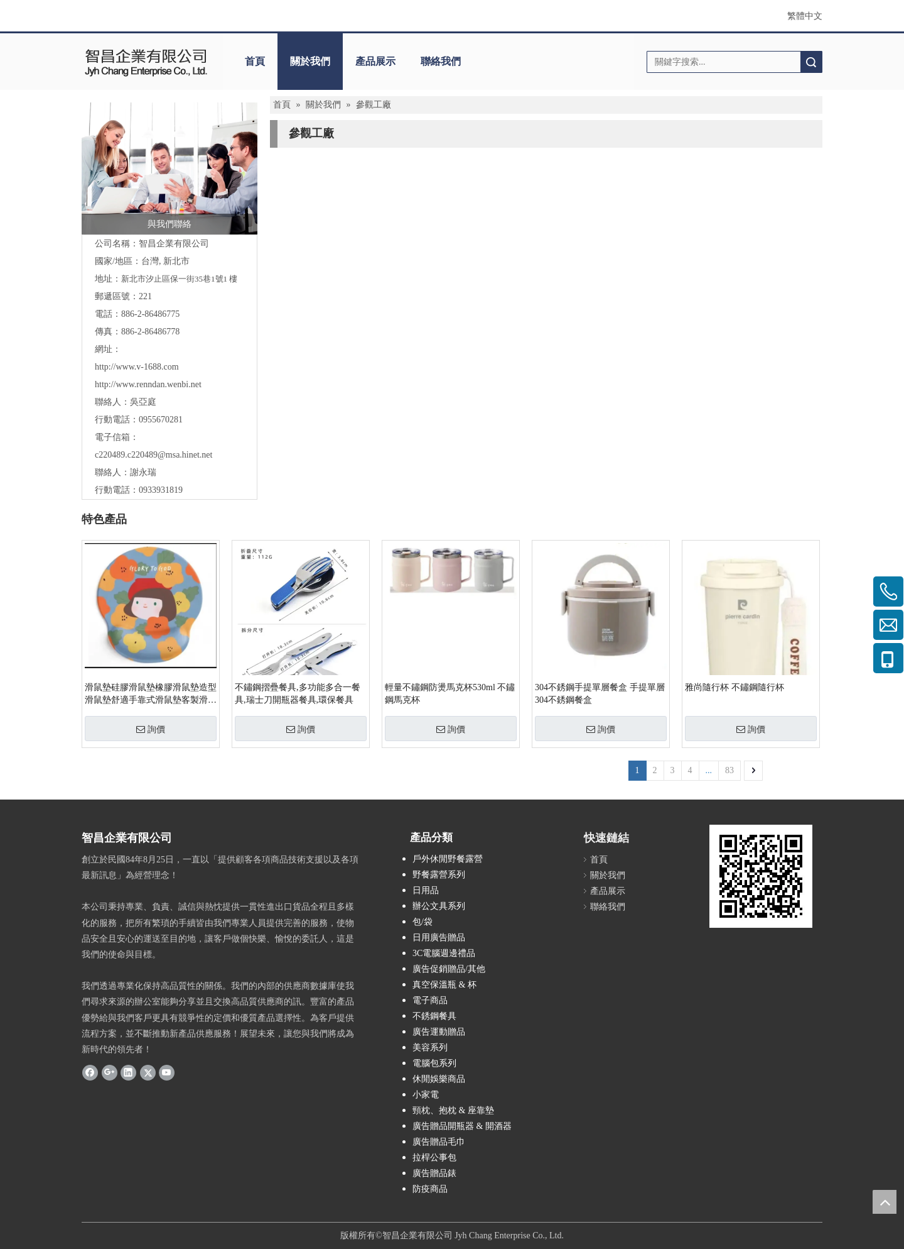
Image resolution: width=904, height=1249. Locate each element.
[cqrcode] (760, 876)
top (884, 1202)
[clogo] (146, 62)
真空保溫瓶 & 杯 (444, 984)
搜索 (811, 62)
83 (729, 770)
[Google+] (109, 1072)
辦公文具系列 (438, 906)
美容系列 (430, 1047)
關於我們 (310, 61)
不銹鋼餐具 (434, 1016)
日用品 (425, 890)
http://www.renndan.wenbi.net (148, 384)
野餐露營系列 (438, 874)
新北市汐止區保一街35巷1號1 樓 (179, 278)
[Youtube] (167, 1072)
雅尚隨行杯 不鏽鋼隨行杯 (734, 687)
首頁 (255, 61)
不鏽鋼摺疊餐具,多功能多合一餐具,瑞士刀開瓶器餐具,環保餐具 (297, 694)
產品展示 (375, 61)
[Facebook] (90, 1072)
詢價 (150, 729)
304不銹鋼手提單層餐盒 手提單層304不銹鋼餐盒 (600, 694)
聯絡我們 (441, 61)
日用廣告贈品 (438, 937)
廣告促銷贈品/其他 (448, 969)
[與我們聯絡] (169, 168)
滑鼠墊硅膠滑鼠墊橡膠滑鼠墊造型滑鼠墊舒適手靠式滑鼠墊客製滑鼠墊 (151, 695)
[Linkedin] (128, 1072)
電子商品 (430, 1000)
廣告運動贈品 (438, 1032)
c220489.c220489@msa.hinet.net (153, 454)
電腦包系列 (434, 1063)
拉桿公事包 (434, 1157)
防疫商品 (430, 1189)
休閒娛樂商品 (438, 1079)
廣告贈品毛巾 (438, 1142)
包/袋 (422, 922)
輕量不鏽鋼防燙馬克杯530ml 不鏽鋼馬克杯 (450, 694)
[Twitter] (148, 1072)
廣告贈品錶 (434, 1173)
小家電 (425, 1094)
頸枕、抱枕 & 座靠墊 (453, 1110)
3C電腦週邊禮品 (443, 953)
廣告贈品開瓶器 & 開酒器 (462, 1126)
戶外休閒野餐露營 (447, 859)
